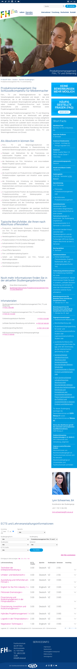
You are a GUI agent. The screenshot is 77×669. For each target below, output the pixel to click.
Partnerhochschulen (60, 216)
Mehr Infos (64, 112)
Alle (2, 533)
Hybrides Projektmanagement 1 (15, 614)
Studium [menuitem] (21, 12)
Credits (5, 547)
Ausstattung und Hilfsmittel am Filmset (14, 581)
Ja (10, 531)
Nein (4, 531)
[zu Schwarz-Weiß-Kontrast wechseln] (68, 1)
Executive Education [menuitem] (29, 13)
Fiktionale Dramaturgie (11, 592)
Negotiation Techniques (12, 624)
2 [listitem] (68, 628)
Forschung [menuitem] (55, 12)
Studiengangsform (6, 536)
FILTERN (36, 550)
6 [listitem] (74, 628)
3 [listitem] (69, 628)
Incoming (4, 529)
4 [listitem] (71, 628)
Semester (32, 542)
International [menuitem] (45, 12)
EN (71, 1)
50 (25, 558)
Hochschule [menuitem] (64, 12)
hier (56, 347)
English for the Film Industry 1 (14, 587)
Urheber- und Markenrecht (13, 575)
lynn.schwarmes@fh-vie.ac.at (62, 512)
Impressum (47, 647)
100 (28, 558)
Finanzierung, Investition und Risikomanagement (13, 607)
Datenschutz (48, 649)
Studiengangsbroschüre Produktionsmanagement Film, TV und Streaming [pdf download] (29, 288)
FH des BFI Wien (6, 79)
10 (19, 558)
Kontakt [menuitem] (73, 12)
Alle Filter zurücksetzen (68, 555)
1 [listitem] (66, 628)
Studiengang (34, 536)
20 (22, 558)
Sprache (20, 529)
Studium (15, 79)
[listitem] (65, 628)
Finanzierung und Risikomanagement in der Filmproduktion (12, 599)
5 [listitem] (72, 628)
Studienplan (4, 542)
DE (74, 1)
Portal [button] (71, 6)
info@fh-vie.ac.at (20, 658)
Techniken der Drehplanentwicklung (11, 569)
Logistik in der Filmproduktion (14, 619)
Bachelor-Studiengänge (26, 79)
